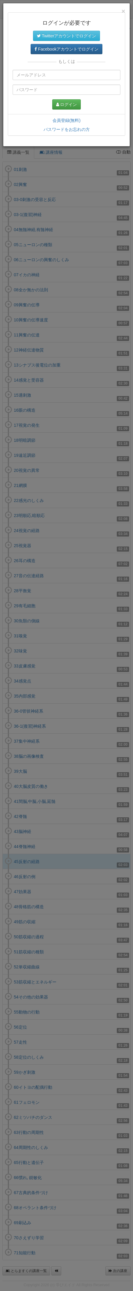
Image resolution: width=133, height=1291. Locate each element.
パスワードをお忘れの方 (67, 129)
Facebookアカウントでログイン (66, 49)
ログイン (66, 104)
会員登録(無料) (66, 120)
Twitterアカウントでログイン (66, 35)
